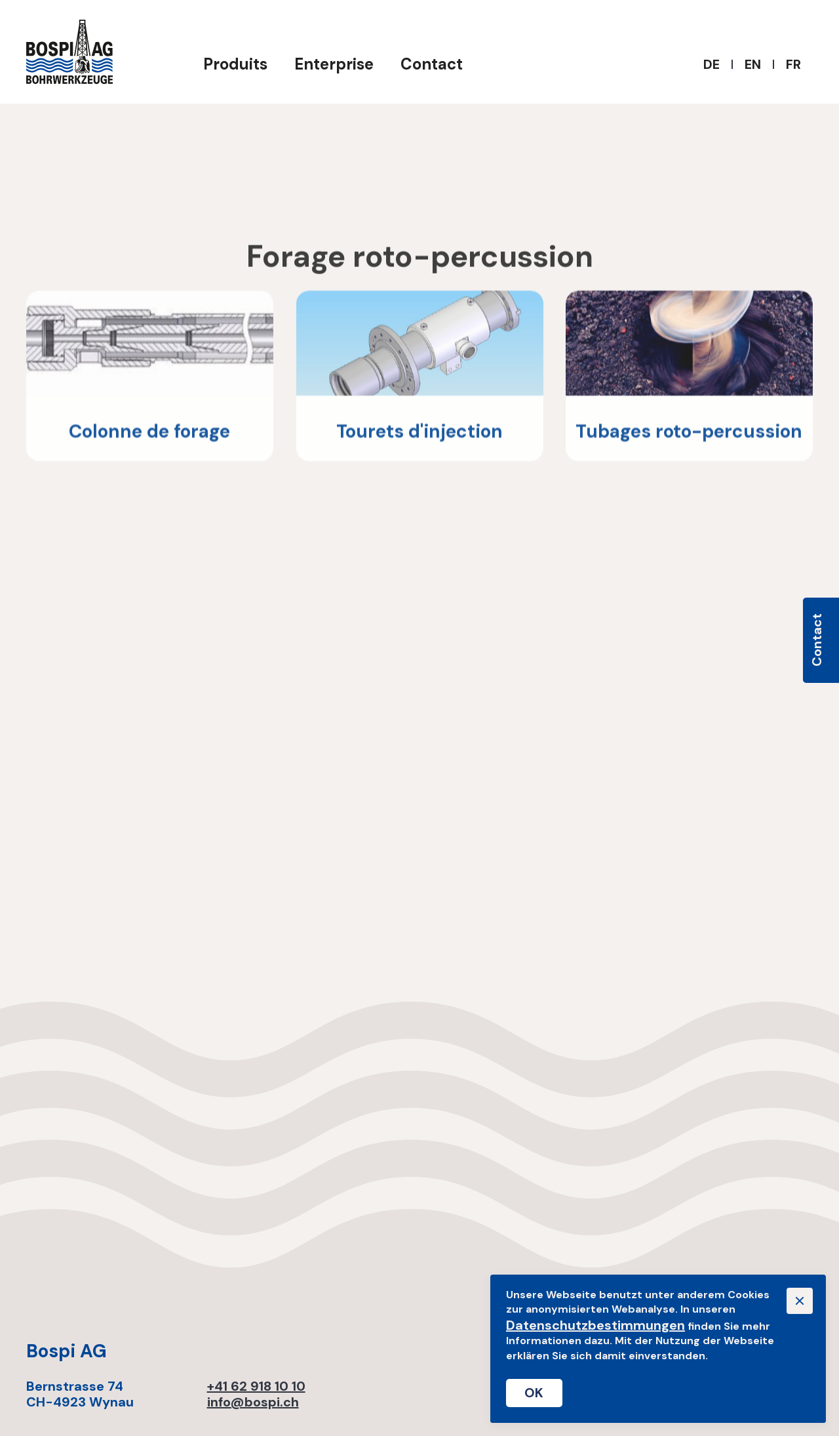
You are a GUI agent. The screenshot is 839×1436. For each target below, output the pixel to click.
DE (711, 64)
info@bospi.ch (253, 1402)
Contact (431, 64)
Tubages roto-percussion (689, 434)
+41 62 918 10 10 (256, 1386)
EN (753, 64)
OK (534, 1392)
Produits (235, 64)
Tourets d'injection (419, 434)
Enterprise (334, 64)
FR (793, 64)
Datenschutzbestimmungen (595, 1325)
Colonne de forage (149, 434)
